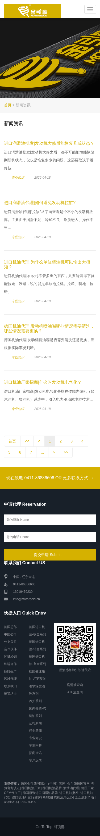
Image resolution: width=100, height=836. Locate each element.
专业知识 (17, 177)
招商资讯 (35, 753)
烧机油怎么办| (64, 797)
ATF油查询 (75, 692)
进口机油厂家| (22, 797)
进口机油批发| (69, 793)
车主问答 (35, 745)
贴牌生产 (10, 671)
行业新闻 (35, 731)
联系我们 (10, 686)
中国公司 (10, 634)
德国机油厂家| (31, 788)
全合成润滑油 (84, 797)
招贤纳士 (10, 693)
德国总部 (10, 627)
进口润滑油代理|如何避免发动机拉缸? (40, 202)
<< (27, 441)
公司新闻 (35, 723)
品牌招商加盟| (43, 797)
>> (66, 452)
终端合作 (10, 664)
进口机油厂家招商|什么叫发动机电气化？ (43, 382)
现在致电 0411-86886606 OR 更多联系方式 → (50, 478)
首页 (7, 105)
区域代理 (10, 679)
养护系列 (35, 701)
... (42, 452)
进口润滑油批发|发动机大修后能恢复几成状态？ (49, 143)
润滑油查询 (75, 685)
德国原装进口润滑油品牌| (41, 793)
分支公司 (10, 642)
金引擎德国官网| (78, 783)
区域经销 (10, 656)
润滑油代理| (71, 788)
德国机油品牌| (52, 788)
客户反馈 (35, 760)
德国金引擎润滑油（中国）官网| (43, 783)
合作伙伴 (10, 649)
